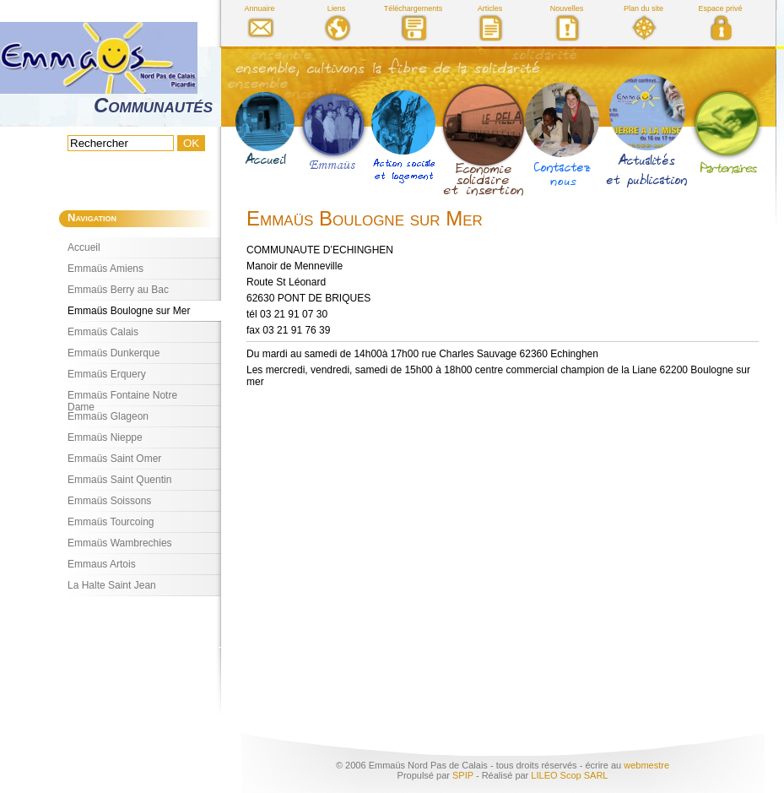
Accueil (84, 247)
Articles (490, 8)
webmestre (646, 765)
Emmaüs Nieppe (105, 437)
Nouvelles (567, 8)
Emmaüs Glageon (108, 416)
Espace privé (720, 8)
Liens (336, 8)
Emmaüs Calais (103, 332)
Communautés (153, 105)
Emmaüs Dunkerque (114, 353)
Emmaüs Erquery (107, 374)
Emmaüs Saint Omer (114, 458)
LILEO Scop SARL (569, 775)
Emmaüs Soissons (109, 501)
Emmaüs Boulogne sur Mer (129, 311)
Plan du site (643, 8)
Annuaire (259, 8)
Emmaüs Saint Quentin (119, 480)
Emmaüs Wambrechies (120, 543)
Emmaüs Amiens (105, 268)
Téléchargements (413, 8)
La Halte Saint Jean (112, 585)
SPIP (462, 775)
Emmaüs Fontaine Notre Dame (122, 397)
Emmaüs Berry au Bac (118, 290)
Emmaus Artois (102, 564)
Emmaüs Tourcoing (111, 522)
